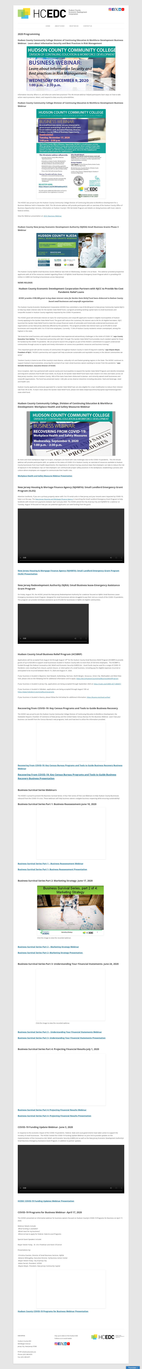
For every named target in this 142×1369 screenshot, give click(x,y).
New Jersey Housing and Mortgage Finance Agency (54, 499)
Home (48, 26)
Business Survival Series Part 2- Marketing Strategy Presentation (50, 952)
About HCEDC (60, 26)
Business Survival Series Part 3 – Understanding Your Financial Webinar (60, 1032)
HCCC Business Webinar (53, 216)
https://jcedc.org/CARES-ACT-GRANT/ (107, 684)
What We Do (73, 26)
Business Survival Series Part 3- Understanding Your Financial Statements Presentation (62, 1038)
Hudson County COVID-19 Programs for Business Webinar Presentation (53, 1311)
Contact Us (87, 26)
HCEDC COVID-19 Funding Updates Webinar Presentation (46, 1201)
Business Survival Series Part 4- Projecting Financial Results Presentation (54, 1115)
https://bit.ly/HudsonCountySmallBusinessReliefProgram (97, 679)
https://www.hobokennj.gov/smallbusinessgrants (36, 692)
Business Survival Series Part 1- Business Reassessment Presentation (52, 869)
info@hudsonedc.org (29, 1352)
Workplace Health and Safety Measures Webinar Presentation (45, 476)
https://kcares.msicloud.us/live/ (98, 697)
